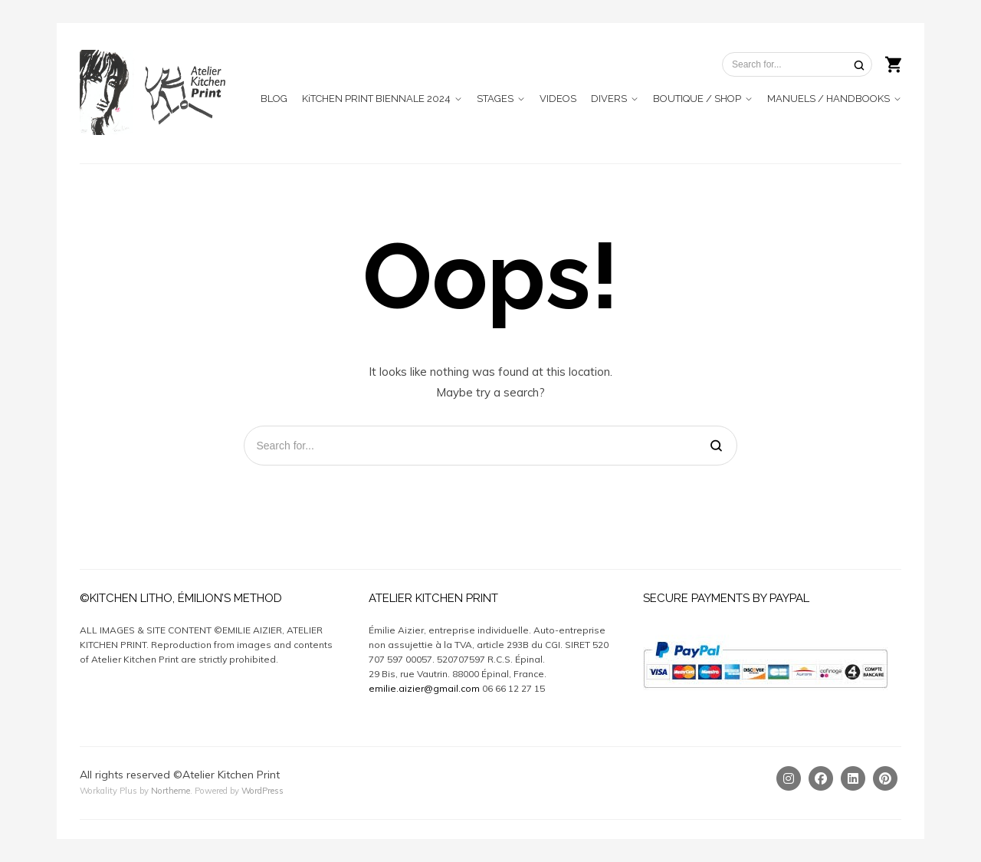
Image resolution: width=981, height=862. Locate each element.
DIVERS (609, 98)
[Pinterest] (885, 778)
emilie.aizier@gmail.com (424, 688)
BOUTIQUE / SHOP (697, 98)
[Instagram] (789, 778)
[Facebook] (821, 778)
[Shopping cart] (893, 63)
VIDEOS (558, 98)
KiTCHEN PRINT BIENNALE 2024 (376, 98)
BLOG (274, 98)
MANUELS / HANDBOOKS (828, 98)
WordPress (262, 790)
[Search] (859, 65)
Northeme (170, 790)
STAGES (495, 98)
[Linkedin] (853, 778)
